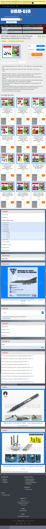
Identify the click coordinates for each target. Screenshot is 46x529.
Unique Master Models (8, 6)
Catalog (6, 25)
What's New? (5, 264)
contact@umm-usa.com (23, 516)
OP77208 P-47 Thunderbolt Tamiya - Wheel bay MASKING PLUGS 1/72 (17, 358)
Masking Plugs (26, 25)
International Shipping (29, 28)
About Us (5, 479)
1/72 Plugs (33, 25)
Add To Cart (37, 54)
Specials (4, 387)
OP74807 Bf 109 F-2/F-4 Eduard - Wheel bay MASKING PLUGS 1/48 (38, 111)
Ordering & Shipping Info (8, 31)
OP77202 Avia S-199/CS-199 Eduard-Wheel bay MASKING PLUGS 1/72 (17, 382)
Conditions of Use (5, 329)
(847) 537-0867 (23, 510)
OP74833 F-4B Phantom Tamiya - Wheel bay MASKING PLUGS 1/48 (23, 139)
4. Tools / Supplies (5, 241)
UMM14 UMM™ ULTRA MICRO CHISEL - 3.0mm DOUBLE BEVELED (23, 423)
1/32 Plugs (6, 236)
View (3, 118)
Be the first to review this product (16, 41)
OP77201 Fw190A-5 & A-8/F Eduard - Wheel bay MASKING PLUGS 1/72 (17, 376)
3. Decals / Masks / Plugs (15, 25)
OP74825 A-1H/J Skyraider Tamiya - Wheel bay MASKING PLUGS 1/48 (38, 139)
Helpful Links (29, 489)
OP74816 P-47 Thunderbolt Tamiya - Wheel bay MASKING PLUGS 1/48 (7, 111)
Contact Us (3, 335)
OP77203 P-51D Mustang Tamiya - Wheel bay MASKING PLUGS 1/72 (17, 367)
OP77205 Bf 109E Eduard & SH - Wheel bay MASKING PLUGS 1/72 (16, 373)
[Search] (10, 19)
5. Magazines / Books (6, 244)
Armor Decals (5, 227)
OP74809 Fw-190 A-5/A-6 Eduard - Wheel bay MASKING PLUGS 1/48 (7, 167)
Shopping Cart (6, 341)
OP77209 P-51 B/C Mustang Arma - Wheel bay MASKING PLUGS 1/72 (17, 356)
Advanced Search (11, 22)
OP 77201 (39, 25)
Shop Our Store (6, 495)
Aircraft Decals (5, 222)
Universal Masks (5, 229)
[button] (17, 6)
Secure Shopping (30, 480)
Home (4, 28)
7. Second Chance (5, 250)
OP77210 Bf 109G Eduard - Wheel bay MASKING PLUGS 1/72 (38, 194)
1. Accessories (4, 214)
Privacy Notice (4, 326)
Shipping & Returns (5, 332)
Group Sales (29, 483)
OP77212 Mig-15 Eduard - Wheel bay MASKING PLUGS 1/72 (23, 194)
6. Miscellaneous (5, 247)
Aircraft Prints (5, 226)
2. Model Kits (4, 217)
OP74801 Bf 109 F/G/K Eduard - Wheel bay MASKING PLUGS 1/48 (23, 167)
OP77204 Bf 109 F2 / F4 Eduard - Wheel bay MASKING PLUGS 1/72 (38, 166)
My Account (26, 31)
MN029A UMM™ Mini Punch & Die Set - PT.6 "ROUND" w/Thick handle (23, 466)
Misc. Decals (5, 239)
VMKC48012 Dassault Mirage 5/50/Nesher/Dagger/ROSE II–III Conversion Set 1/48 (23, 300)
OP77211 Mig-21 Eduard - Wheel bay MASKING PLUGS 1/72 (7, 194)
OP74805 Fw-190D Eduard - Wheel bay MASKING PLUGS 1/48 (7, 138)
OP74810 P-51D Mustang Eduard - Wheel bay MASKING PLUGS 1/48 (23, 111)
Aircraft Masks (5, 224)
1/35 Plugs (6, 237)
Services (5, 480)
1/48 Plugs (6, 234)
